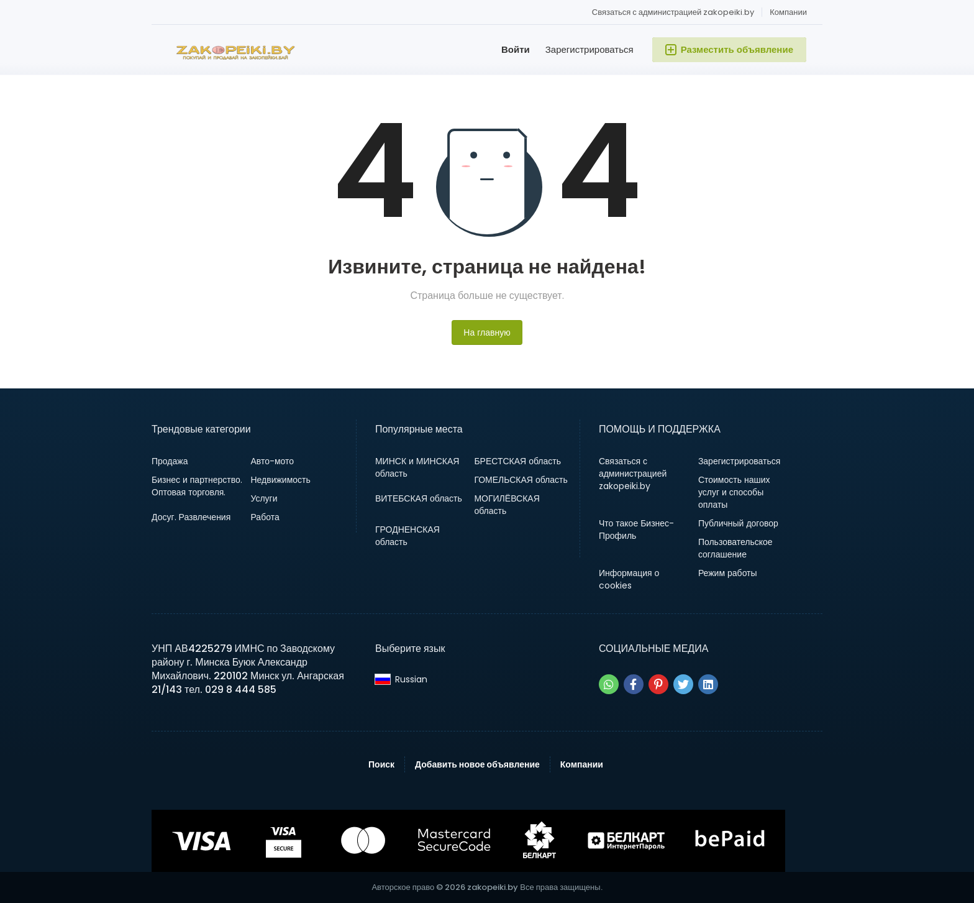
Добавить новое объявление (477, 764)
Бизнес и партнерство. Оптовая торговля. (197, 486)
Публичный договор (738, 523)
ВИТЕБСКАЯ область (418, 498)
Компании (788, 12)
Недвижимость (280, 480)
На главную (486, 332)
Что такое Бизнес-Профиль (636, 529)
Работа (264, 517)
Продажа (170, 461)
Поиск (381, 764)
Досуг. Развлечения (191, 517)
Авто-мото (272, 461)
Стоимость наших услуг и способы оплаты (734, 492)
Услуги (263, 498)
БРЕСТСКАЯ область (517, 461)
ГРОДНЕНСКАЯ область (407, 535)
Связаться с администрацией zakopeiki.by (673, 12)
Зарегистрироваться (589, 49)
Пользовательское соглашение (735, 548)
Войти (515, 49)
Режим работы (727, 573)
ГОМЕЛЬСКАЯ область (520, 480)
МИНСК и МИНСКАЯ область (417, 467)
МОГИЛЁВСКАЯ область (506, 504)
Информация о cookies (629, 579)
